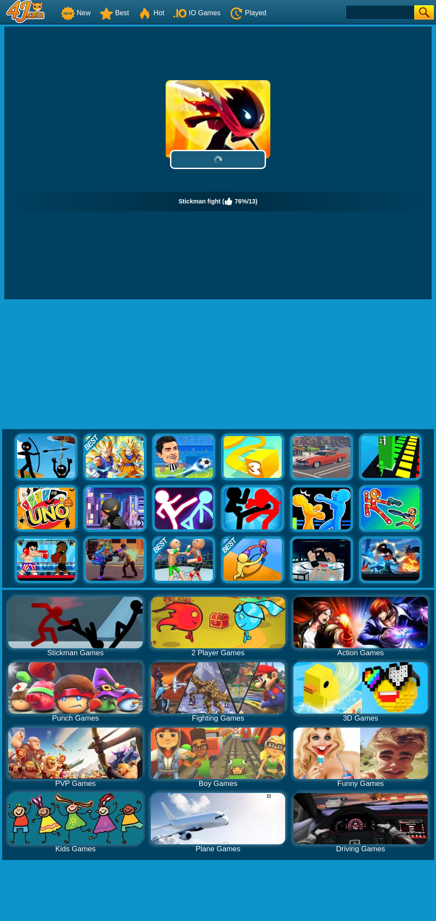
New (76, 13)
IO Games (197, 13)
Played (247, 13)
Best (114, 13)
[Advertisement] (218, 365)
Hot (151, 13)
